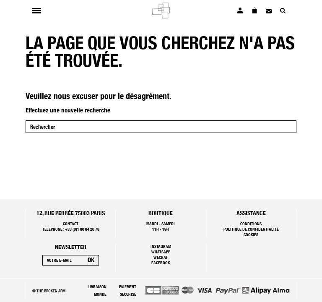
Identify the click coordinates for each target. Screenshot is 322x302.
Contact (70, 223)
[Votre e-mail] (63, 260)
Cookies (251, 234)
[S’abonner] (91, 260)
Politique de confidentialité (251, 229)
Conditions (251, 223)
